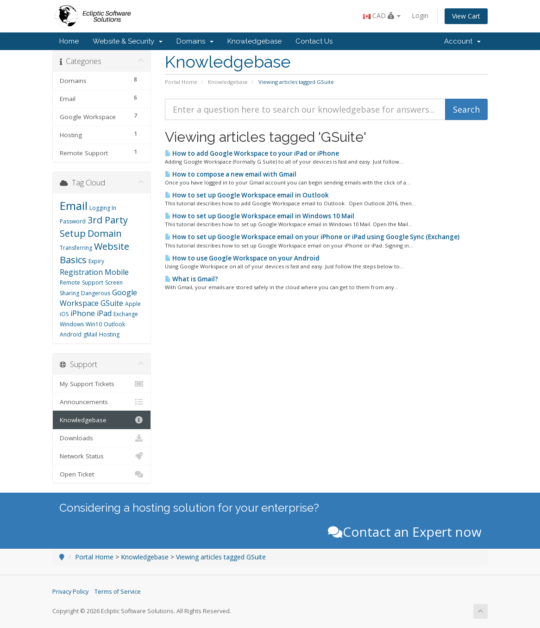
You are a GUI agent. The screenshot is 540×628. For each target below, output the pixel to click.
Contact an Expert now (405, 531)
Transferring (76, 248)
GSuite (111, 303)
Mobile (117, 272)
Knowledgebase (254, 41)
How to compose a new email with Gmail (230, 174)
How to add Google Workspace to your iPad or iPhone (252, 153)
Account (462, 41)
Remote (70, 282)
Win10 (94, 324)
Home (69, 41)
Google (124, 292)
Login (420, 15)
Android (71, 334)
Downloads (102, 438)
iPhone (82, 313)
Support (92, 282)
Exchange (125, 314)
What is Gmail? (191, 279)
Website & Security (128, 41)
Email (74, 205)
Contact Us (314, 41)
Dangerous (95, 293)
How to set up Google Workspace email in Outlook (247, 195)
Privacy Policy (70, 592)
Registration (81, 272)
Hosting (109, 334)
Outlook (114, 324)
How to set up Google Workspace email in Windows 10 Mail (259, 216)
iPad (104, 313)
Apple (133, 304)
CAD (382, 15)
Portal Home (181, 81)
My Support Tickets (102, 383)
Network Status (102, 456)
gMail (90, 334)
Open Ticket (102, 474)
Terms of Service (117, 592)
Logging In (102, 208)
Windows (72, 324)
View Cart (466, 16)
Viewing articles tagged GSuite (221, 556)
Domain (105, 233)
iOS (64, 314)
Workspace (79, 303)
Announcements (102, 401)
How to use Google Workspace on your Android (242, 258)
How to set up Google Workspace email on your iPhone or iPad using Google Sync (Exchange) (312, 237)
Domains (194, 41)
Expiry (96, 261)
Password (73, 221)
